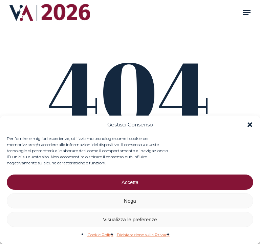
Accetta (130, 182)
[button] (249, 124)
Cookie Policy (100, 234)
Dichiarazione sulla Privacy (143, 234)
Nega (130, 201)
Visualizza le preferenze (130, 219)
